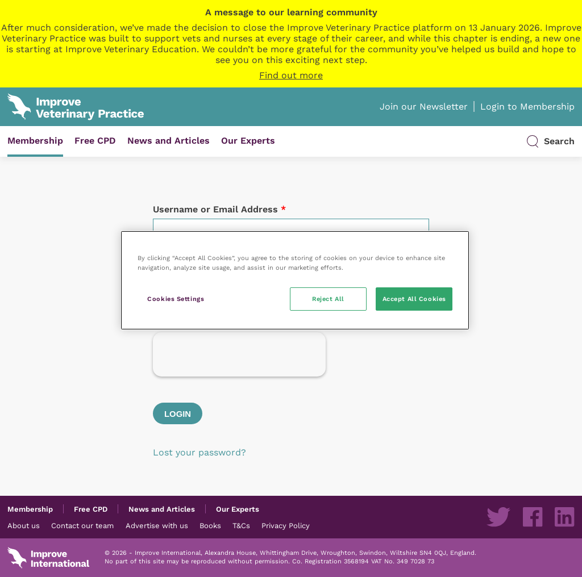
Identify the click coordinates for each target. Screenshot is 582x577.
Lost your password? (199, 452)
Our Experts (248, 140)
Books (210, 525)
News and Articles (168, 140)
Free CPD (95, 140)
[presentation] (239, 354)
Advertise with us (157, 525)
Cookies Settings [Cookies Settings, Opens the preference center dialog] (175, 299)
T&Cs (241, 525)
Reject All (328, 299)
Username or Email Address (219, 209)
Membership (35, 140)
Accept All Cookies (414, 299)
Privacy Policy (285, 525)
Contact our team (82, 525)
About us (23, 525)
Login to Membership (527, 106)
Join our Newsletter (424, 106)
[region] (294, 280)
